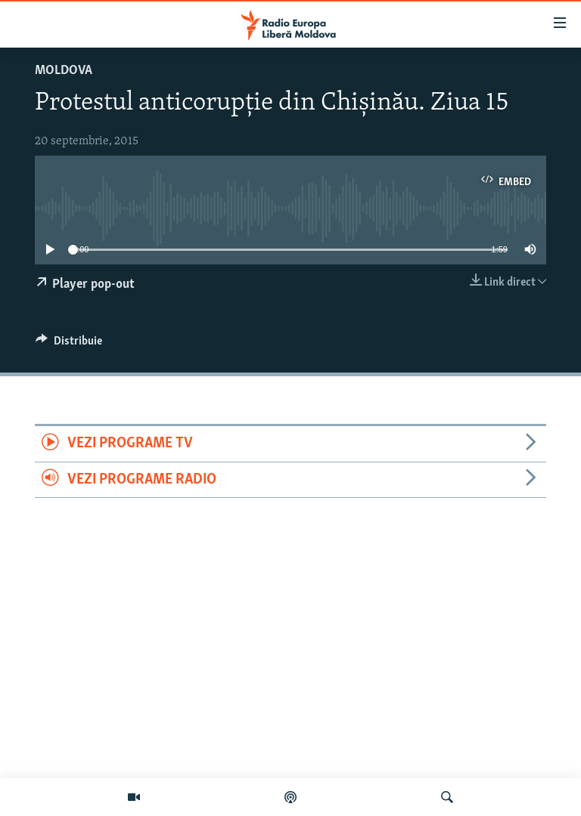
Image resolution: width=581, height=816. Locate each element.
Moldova (63, 70)
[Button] (69, 344)
